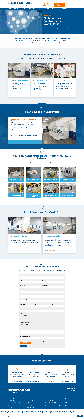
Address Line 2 (45, 285)
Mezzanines (55, 9)
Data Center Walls (30, 407)
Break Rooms (30, 404)
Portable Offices (16, 195)
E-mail (21, 309)
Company (44, 280)
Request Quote (59, 5)
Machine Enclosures (31, 402)
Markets (57, 28)
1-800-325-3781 (70, 388)
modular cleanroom (19, 40)
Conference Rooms (33, 179)
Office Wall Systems (67, 195)
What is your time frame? (25, 336)
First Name (22, 275)
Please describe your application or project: (29, 329)
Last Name (44, 275)
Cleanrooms (23, 9)
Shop (69, 5)
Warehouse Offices (68, 179)
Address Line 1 (22, 285)
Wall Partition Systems (13, 405)
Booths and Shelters (25, 322)
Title (21, 280)
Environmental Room (25, 324)
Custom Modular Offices (42, 95)
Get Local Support (63, 95)
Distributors (68, 405)
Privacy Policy (16, 416)
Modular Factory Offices (50, 179)
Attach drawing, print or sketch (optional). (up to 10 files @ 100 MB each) (34, 341)
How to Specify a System (50, 400)
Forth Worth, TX (64, 28)
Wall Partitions (32, 9)
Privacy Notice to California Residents (39, 416)
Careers (67, 402)
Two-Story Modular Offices (33, 196)
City (20, 290)
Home (45, 28)
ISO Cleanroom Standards (50, 402)
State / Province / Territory (25, 294)
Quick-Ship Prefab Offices (19, 95)
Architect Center (67, 1)
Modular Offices (24, 315)
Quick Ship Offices (12, 400)
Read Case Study (51, 250)
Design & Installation (69, 404)
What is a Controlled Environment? (52, 405)
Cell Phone (52, 304)
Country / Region (23, 299)
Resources (72, 9)
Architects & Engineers (70, 400)
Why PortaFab (64, 9)
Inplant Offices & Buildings (14, 402)
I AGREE (80, 415)
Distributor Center (58, 1)
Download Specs (68, 381)
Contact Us (51, 381)
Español (73, 1)
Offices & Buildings (13, 9)
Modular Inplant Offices (16, 179)
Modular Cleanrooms (13, 404)
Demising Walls (30, 409)
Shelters (47, 9)
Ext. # (36, 304)
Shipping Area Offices (50, 195)
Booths (40, 9)
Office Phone (22, 304)
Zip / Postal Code (45, 294)
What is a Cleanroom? (49, 404)
